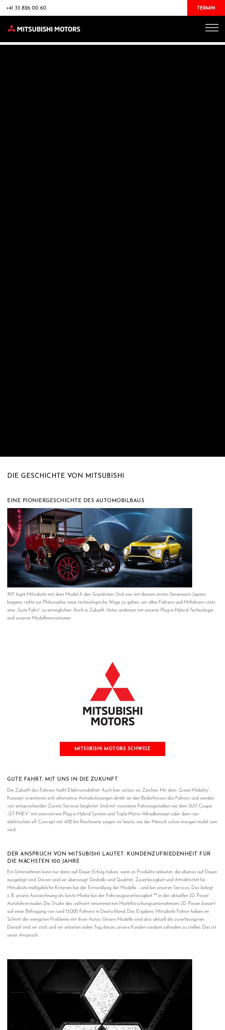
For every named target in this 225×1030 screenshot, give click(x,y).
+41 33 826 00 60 (26, 8)
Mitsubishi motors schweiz (113, 748)
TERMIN (206, 8)
